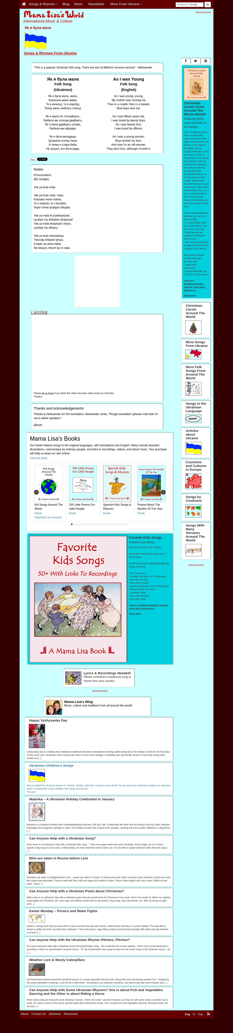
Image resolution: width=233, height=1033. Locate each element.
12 (102, 524)
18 (118, 524)
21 (127, 524)
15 (110, 524)
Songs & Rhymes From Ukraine (50, 53)
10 (96, 524)
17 (116, 524)
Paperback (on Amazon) (48, 517)
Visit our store (38, 458)
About (24, 1014)
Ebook (38, 513)
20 (124, 524)
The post (31, 792)
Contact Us (38, 1014)
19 (121, 524)
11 (99, 524)
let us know (48, 393)
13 (105, 524)
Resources (71, 1014)
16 (113, 524)
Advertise (55, 1014)
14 (107, 524)
